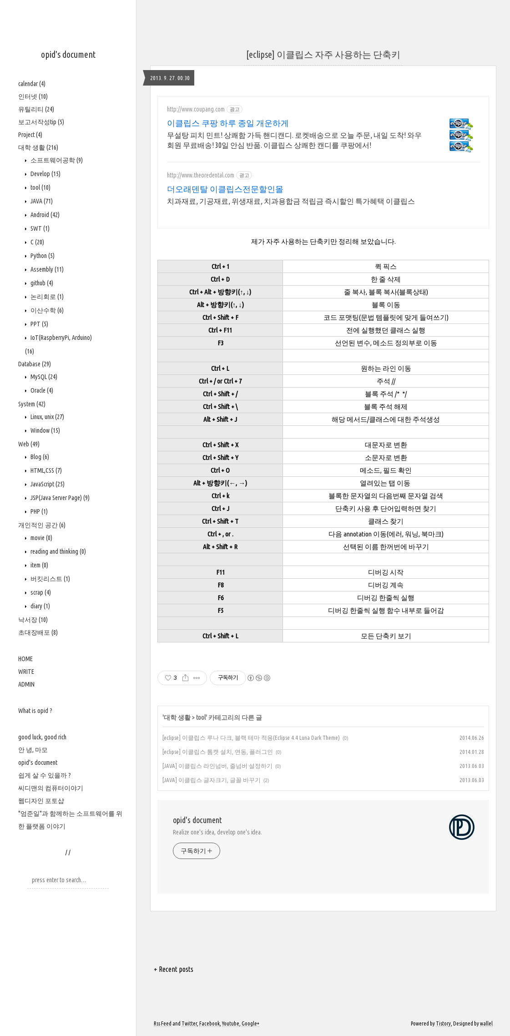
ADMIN (26, 684)
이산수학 (46, 310)
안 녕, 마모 (33, 749)
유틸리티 (36, 109)
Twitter (189, 1023)
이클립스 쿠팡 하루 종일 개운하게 (228, 122)
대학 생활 (38, 147)
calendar (31, 83)
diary (39, 606)
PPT (38, 324)
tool (39, 187)
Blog (39, 456)
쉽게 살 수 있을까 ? (44, 775)
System (31, 404)
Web (29, 444)
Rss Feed (163, 1023)
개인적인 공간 (42, 525)
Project (30, 134)
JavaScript (47, 484)
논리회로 (46, 296)
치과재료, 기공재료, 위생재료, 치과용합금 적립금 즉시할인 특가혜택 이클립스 (291, 201)
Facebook (209, 1023)
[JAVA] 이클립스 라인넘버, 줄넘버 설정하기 (217, 766)
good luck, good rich (42, 737)
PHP (38, 511)
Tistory (443, 1023)
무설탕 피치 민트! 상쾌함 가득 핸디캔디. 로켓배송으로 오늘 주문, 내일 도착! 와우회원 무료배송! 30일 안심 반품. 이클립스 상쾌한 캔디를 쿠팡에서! (294, 140)
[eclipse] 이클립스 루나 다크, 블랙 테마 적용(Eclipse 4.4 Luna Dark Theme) (251, 737)
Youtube (230, 1023)
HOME (25, 658)
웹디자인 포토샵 (41, 800)
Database (34, 364)
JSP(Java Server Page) (59, 497)
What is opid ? (35, 710)
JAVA (41, 201)
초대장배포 (38, 632)
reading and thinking (57, 551)
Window (44, 430)
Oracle (41, 390)
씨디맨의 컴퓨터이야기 (50, 788)
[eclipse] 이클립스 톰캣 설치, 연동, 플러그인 (217, 751)
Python (42, 255)
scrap (40, 592)
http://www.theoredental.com (200, 175)
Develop (45, 173)
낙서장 (33, 619)
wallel (486, 1023)
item (38, 565)
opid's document (68, 54)
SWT (39, 228)
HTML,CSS (45, 470)
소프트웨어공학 (56, 160)
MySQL (43, 376)
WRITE (26, 671)
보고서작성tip (41, 122)
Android (44, 214)
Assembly (46, 269)
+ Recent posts (173, 969)
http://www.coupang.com (196, 109)
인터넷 (33, 96)
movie (40, 537)
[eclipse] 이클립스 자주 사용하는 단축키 (323, 54)
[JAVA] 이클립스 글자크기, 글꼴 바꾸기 (211, 780)
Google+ (250, 1023)
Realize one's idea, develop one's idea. (217, 832)
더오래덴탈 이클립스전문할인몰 (225, 188)
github (41, 283)
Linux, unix (46, 416)
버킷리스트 (49, 578)
